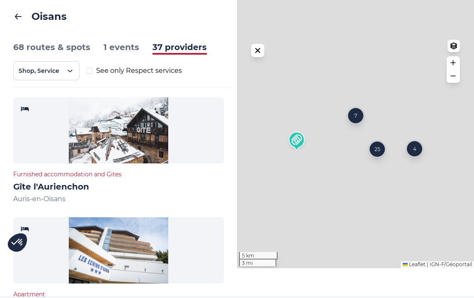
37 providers (179, 47)
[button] (296, 156)
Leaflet (414, 294)
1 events (121, 47)
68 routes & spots (51, 47)
